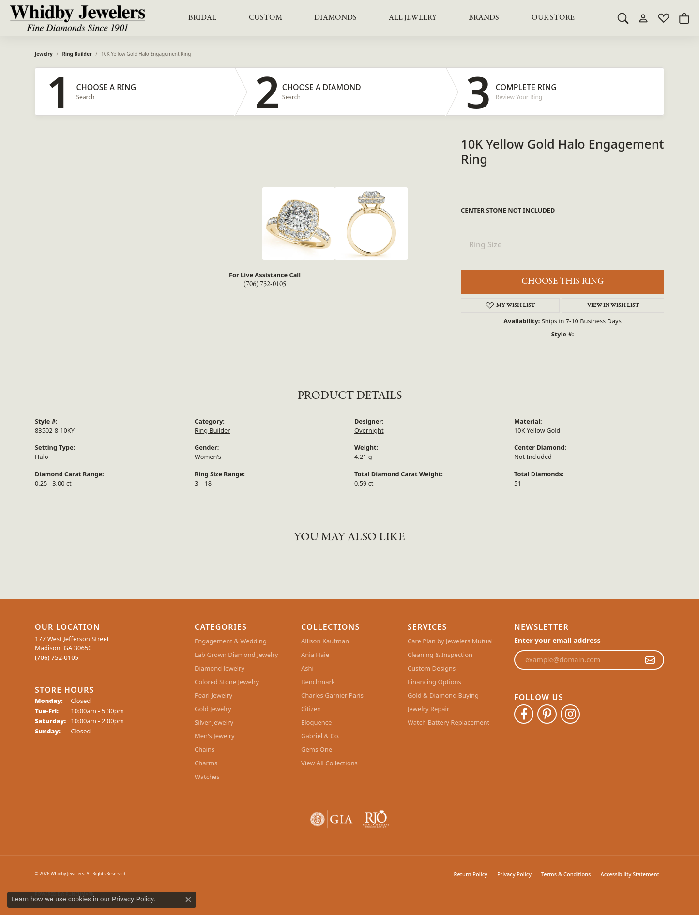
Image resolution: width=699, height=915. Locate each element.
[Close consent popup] (188, 899)
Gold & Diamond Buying (443, 695)
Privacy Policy (514, 874)
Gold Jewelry (213, 708)
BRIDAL (202, 18)
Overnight (369, 430)
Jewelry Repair (428, 708)
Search (85, 97)
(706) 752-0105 (264, 284)
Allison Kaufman (325, 641)
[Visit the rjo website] (376, 819)
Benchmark (318, 681)
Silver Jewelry (214, 722)
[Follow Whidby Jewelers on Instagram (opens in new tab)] (570, 714)
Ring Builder (77, 53)
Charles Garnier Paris (332, 695)
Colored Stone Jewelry (227, 681)
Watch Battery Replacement (448, 722)
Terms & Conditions (566, 874)
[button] (623, 18)
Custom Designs (432, 668)
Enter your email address (557, 640)
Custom (265, 18)
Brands (484, 18)
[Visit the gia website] (331, 819)
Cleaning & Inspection (440, 654)
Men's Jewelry (215, 736)
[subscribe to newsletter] (650, 660)
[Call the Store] (56, 657)
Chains (204, 749)
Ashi (307, 668)
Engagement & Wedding (231, 641)
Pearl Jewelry (213, 695)
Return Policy (470, 874)
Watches (207, 776)
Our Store (553, 18)
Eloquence (316, 722)
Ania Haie (315, 654)
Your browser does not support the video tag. (189, 223)
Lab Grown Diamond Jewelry (236, 654)
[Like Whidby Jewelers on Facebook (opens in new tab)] (523, 714)
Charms (206, 763)
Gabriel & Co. (320, 736)
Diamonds (335, 18)
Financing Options (434, 681)
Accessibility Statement (629, 874)
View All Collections (329, 763)
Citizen (311, 708)
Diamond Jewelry (219, 668)
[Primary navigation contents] (381, 18)
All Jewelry (413, 18)
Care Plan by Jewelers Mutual (450, 641)
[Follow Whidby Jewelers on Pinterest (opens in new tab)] (547, 714)
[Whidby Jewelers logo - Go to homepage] (77, 18)
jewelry (44, 53)
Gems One (316, 749)
